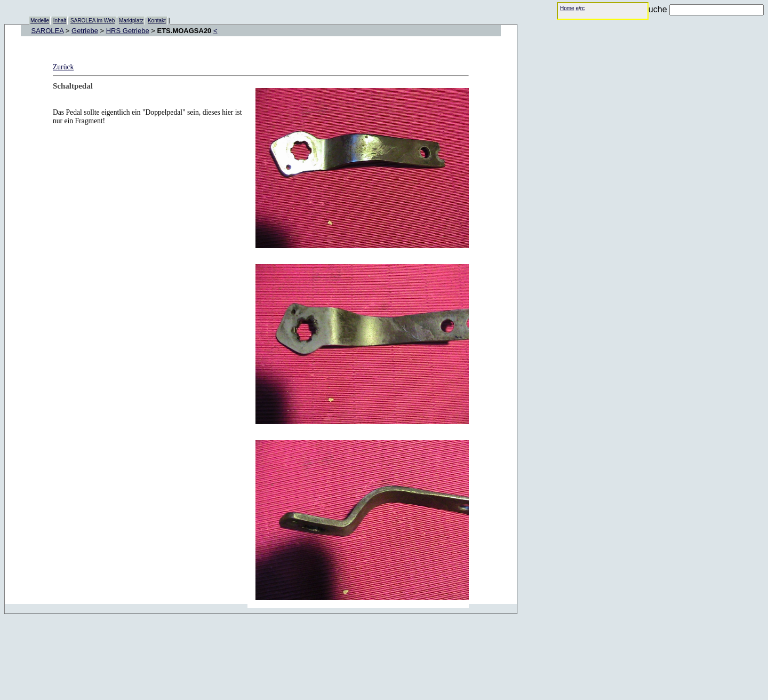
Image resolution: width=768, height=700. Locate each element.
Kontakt (157, 20)
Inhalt (59, 20)
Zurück (63, 67)
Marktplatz (131, 20)
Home (567, 8)
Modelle (39, 20)
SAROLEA (47, 31)
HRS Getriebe (127, 31)
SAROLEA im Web (92, 20)
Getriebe (84, 31)
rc (582, 8)
